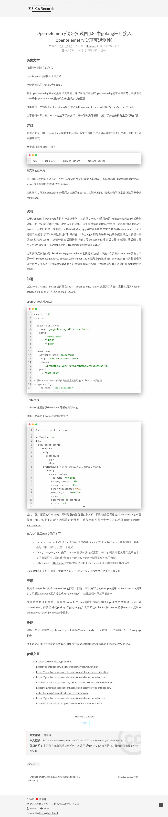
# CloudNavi (33, 764)
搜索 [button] (99, 11)
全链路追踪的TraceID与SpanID (45, 84)
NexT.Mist (52, 813)
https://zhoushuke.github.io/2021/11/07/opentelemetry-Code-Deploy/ (83, 740)
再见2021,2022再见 (129, 776)
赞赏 (84, 722)
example (106, 588)
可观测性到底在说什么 (40, 67)
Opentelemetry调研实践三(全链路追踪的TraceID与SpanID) (53, 778)
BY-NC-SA (93, 745)
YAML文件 (114, 570)
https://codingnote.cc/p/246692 (54, 661)
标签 (91, 6)
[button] (161, 805)
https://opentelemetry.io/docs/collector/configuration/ (67, 666)
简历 (79, 6)
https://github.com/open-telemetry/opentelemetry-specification (72, 671)
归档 (114, 6)
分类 (102, 6)
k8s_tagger (58, 562)
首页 (68, 6)
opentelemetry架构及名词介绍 (44, 76)
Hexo (42, 813)
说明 (118, 519)
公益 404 (127, 6)
